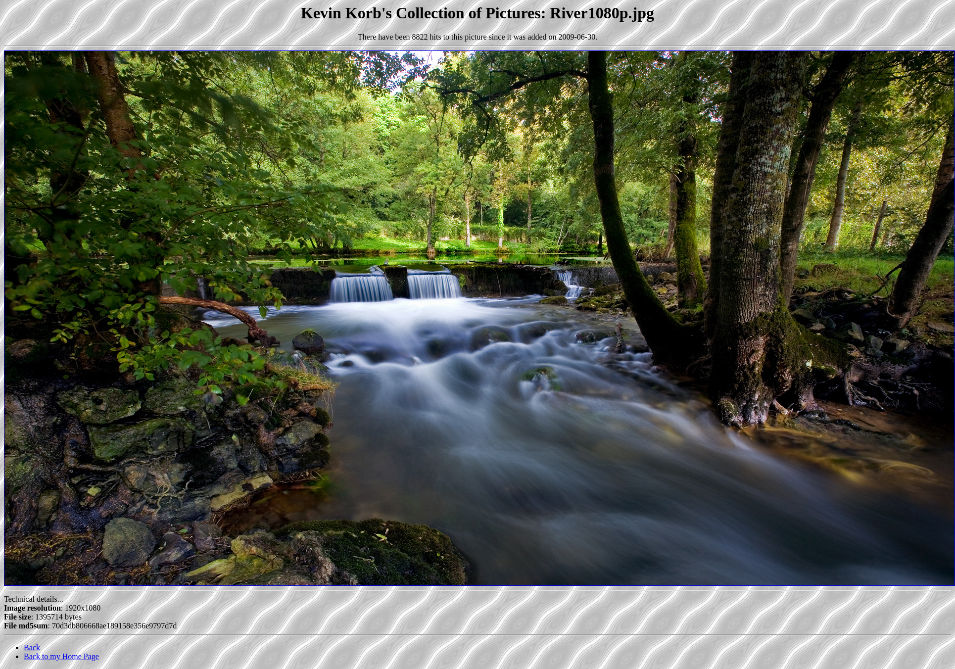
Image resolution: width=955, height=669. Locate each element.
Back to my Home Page (61, 656)
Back (32, 647)
